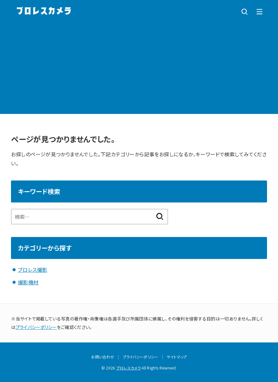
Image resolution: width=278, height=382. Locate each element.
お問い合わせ (102, 356)
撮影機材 (28, 282)
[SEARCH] (244, 11)
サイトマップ (177, 356)
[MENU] (259, 11)
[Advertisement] (139, 70)
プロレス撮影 (32, 269)
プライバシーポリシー (36, 327)
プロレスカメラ (128, 367)
